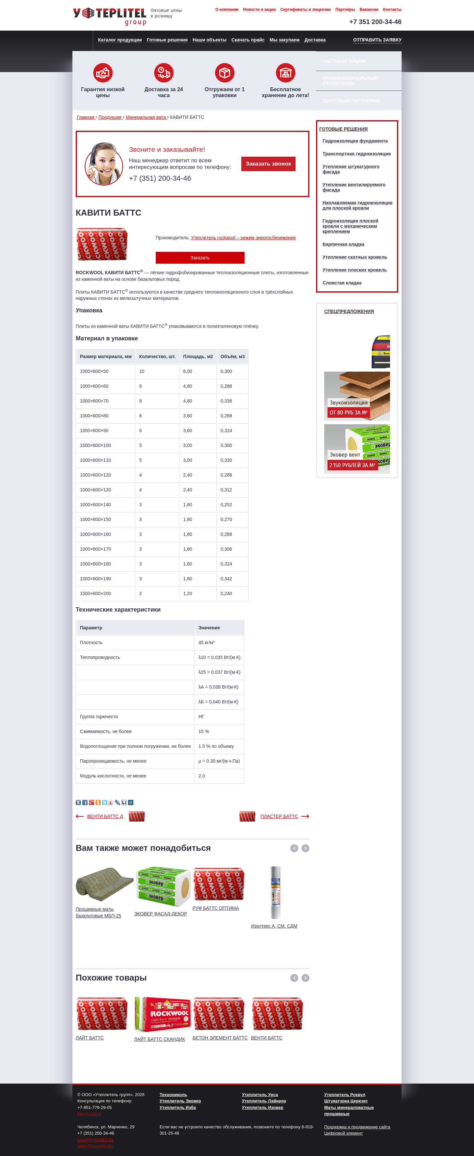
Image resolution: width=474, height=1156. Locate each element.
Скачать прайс (248, 39)
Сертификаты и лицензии (305, 9)
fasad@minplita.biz (95, 1139)
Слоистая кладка (342, 282)
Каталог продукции (120, 39)
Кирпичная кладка (343, 244)
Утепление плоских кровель (355, 270)
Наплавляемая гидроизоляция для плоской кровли (357, 205)
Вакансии (369, 9)
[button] (294, 848)
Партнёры (345, 9)
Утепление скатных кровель (355, 257)
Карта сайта (89, 1113)
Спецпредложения (349, 311)
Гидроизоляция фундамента (355, 141)
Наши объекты (209, 39)
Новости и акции (259, 9)
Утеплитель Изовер (262, 1107)
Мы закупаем (285, 39)
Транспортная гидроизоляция (357, 153)
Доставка (315, 39)
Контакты (392, 9)
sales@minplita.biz (95, 1145)
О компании (227, 9)
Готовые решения (167, 39)
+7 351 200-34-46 (376, 21)
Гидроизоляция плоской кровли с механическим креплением (350, 226)
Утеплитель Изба (178, 1107)
